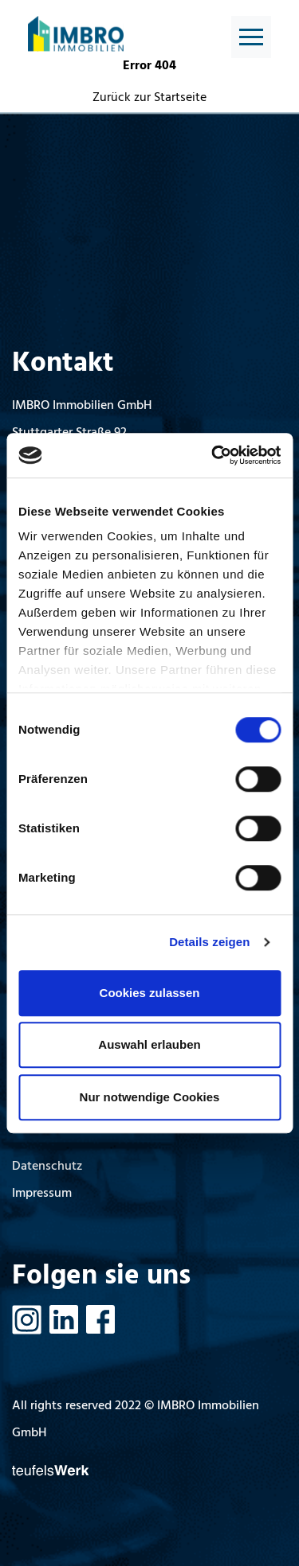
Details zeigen (209, 942)
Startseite (180, 98)
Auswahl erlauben (149, 1044)
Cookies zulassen (150, 992)
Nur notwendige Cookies (150, 1097)
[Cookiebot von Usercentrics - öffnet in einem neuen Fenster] (213, 455)
